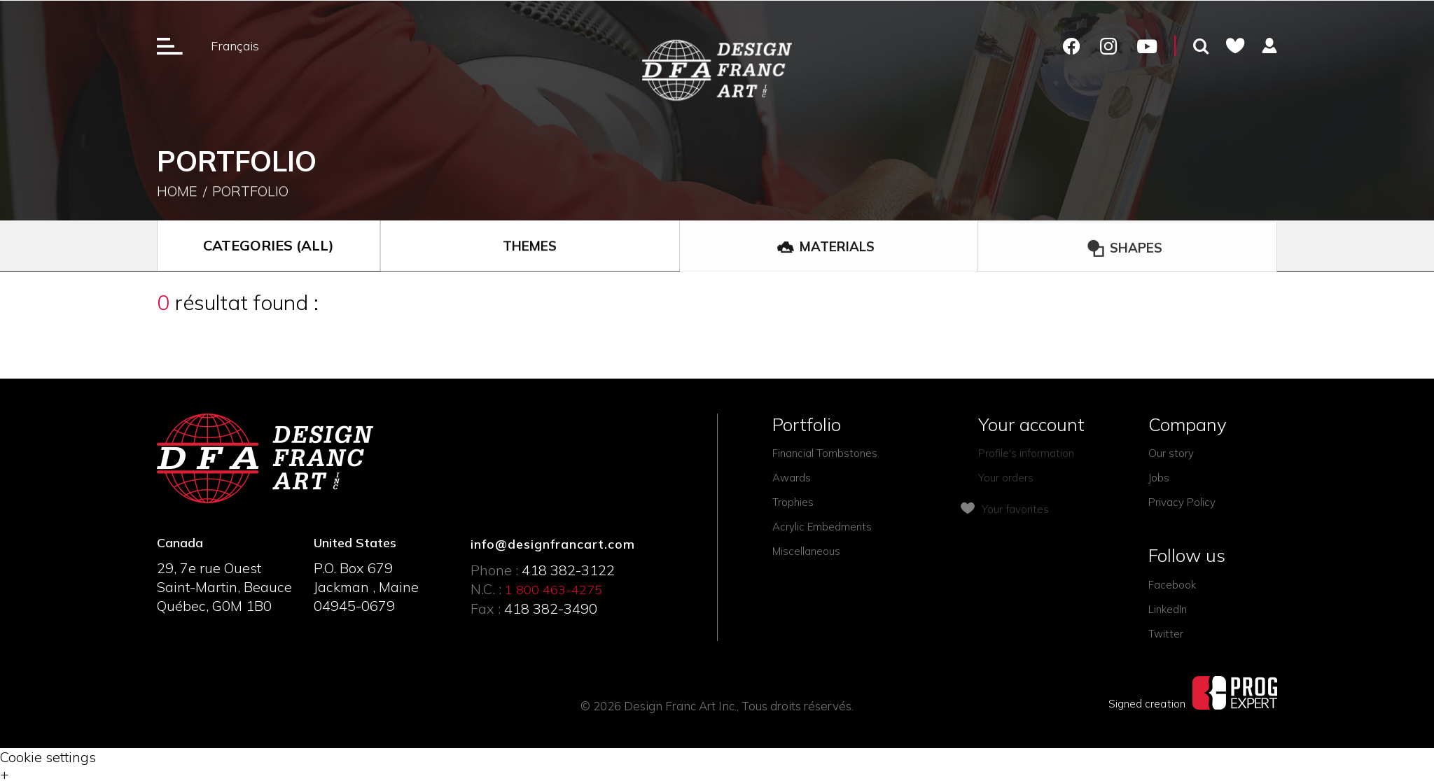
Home (177, 192)
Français (235, 46)
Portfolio (250, 192)
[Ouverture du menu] (170, 45)
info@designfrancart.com (553, 544)
